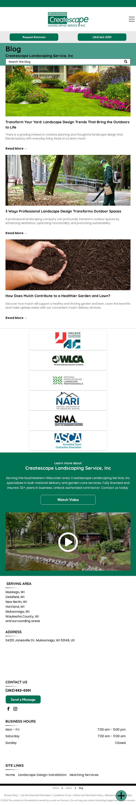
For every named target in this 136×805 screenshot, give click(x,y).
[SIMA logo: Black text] (68, 420)
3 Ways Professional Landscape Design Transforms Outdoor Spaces (63, 211)
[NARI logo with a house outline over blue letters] (68, 400)
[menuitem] (11, 774)
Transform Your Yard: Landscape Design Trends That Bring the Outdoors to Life (67, 124)
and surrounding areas (22, 621)
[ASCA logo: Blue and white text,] (68, 441)
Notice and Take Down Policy (88, 795)
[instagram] (15, 709)
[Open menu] (132, 19)
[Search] (68, 62)
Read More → (16, 148)
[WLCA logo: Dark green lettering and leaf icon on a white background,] (68, 360)
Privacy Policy (11, 795)
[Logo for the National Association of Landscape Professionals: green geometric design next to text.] (68, 380)
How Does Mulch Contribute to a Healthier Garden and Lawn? (57, 296)
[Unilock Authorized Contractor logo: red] (68, 340)
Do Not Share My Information (36, 795)
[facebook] (8, 709)
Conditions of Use (62, 795)
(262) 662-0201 (18, 690)
